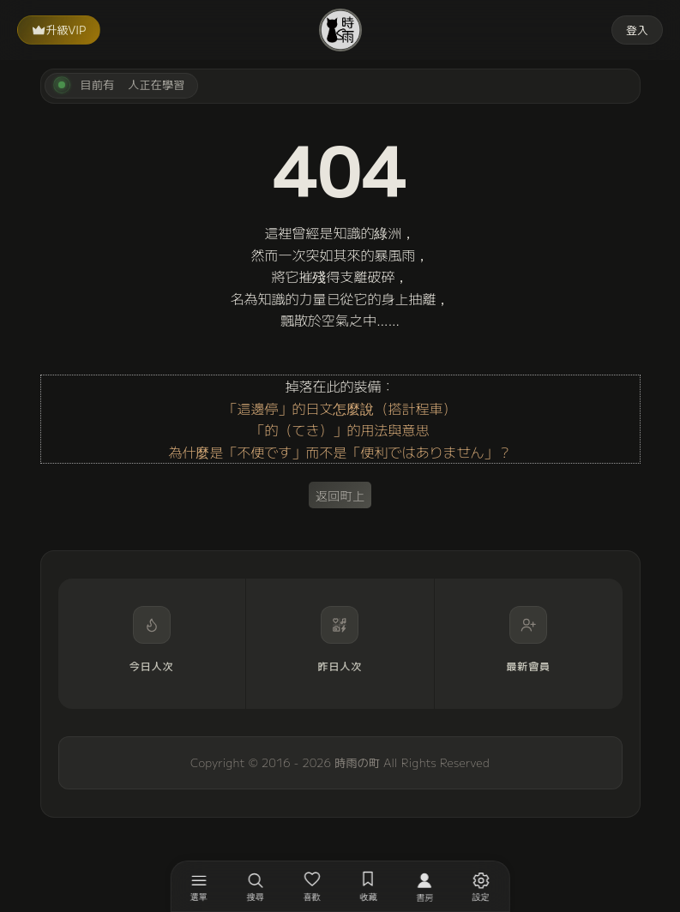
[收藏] (368, 886)
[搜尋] (255, 886)
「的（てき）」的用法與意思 (339, 429)
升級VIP (59, 29)
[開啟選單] (199, 886)
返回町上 (340, 495)
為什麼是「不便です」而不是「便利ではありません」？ (339, 451)
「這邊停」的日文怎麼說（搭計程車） (339, 408)
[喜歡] (312, 886)
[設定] (481, 886)
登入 (637, 29)
